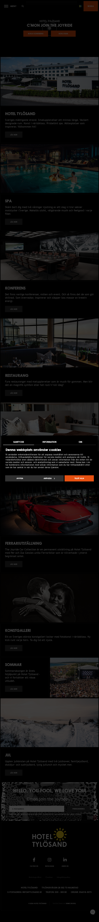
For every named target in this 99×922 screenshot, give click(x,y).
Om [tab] (80, 442)
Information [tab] (49, 442)
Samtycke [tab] (18, 442)
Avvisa (19, 478)
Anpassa (49, 478)
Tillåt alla (79, 478)
